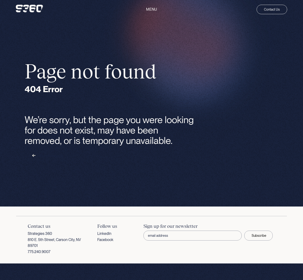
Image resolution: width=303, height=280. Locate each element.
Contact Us (272, 9)
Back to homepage (47, 156)
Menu (151, 9)
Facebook (105, 239)
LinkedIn (104, 233)
